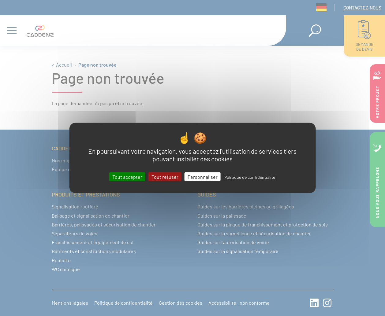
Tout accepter (127, 177)
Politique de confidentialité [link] (249, 177)
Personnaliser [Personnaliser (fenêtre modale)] (203, 177)
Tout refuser (164, 177)
